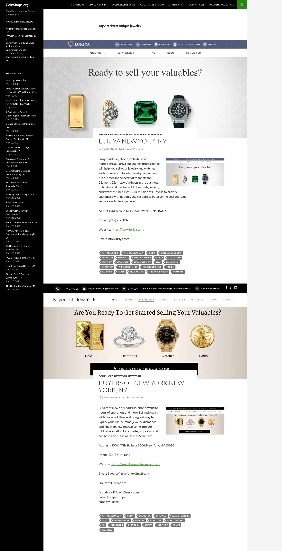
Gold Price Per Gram (152, 4)
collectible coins (171, 253)
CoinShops (136, 148)
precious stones (127, 267)
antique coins (110, 253)
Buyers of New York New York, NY (141, 386)
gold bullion (121, 520)
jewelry (107, 262)
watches (178, 271)
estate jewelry (142, 257)
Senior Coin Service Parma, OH (21, 222)
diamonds (145, 515)
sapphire (107, 271)
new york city (142, 262)
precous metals (152, 267)
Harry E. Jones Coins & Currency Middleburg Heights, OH (21, 234)
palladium (172, 262)
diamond (107, 257)
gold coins (174, 257)
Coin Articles (196, 4)
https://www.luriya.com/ (127, 229)
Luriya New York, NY (133, 141)
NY (103, 525)
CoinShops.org (17, 5)
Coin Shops (77, 4)
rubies (170, 267)
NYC (158, 262)
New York (126, 134)
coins (152, 253)
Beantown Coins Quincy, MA (20, 265)
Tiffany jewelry (158, 271)
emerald (123, 257)
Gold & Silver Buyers (123, 4)
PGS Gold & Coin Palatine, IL (20, 257)
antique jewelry (134, 253)
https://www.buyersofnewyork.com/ (135, 464)
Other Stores (176, 4)
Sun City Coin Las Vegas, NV (20, 194)
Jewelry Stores (98, 4)
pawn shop (154, 134)
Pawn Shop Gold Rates (222, 4)
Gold (159, 257)
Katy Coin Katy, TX (15, 202)
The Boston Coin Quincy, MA (20, 285)
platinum (107, 267)
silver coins (137, 271)
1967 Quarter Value (16, 80)
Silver (121, 271)
